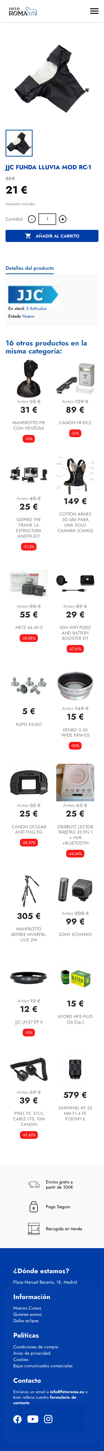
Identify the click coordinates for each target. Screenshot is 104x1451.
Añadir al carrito (52, 236)
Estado (14, 316)
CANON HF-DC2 (75, 423)
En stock (16, 308)
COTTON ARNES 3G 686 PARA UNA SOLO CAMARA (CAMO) (75, 522)
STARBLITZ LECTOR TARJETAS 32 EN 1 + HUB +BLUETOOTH (75, 835)
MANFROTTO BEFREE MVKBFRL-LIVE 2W (28, 934)
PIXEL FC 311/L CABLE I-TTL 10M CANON (29, 1119)
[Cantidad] (47, 219)
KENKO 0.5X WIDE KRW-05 (75, 733)
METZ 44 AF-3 (28, 627)
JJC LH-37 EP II (29, 1022)
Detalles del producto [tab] (30, 268)
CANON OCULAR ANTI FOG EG (29, 829)
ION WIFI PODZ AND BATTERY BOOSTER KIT (75, 633)
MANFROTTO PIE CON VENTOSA (28, 425)
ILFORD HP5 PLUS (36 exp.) (75, 1019)
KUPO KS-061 (29, 724)
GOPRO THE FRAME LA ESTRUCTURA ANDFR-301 (28, 527)
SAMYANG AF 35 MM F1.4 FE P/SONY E (75, 1113)
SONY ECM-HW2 (75, 934)
